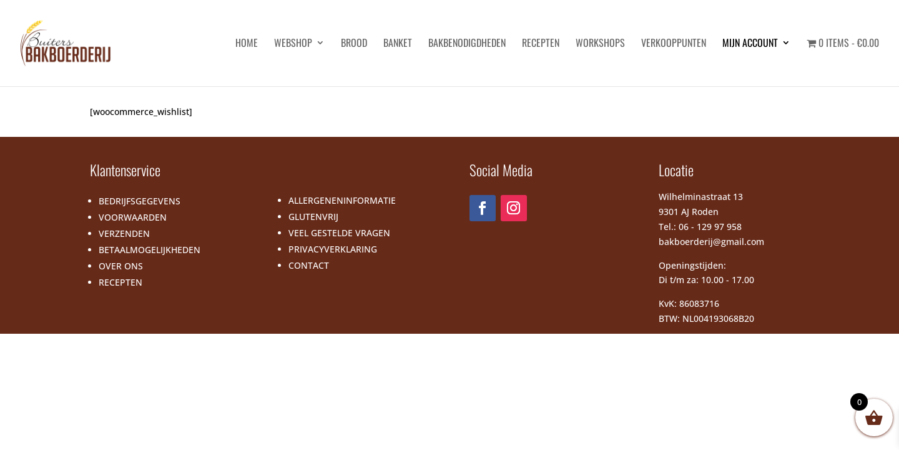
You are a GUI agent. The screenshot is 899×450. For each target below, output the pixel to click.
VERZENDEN (124, 233)
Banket (397, 44)
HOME (246, 44)
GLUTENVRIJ (313, 216)
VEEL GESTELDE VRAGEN (339, 233)
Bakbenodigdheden (467, 44)
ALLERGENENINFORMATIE (342, 200)
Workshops (600, 44)
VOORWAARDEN (133, 217)
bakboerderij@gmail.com (711, 242)
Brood (354, 44)
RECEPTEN (120, 282)
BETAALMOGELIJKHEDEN (149, 250)
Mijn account (750, 44)
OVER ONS (121, 266)
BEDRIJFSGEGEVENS (139, 201)
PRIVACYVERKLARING (332, 249)
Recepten (540, 44)
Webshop (293, 44)
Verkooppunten (673, 44)
